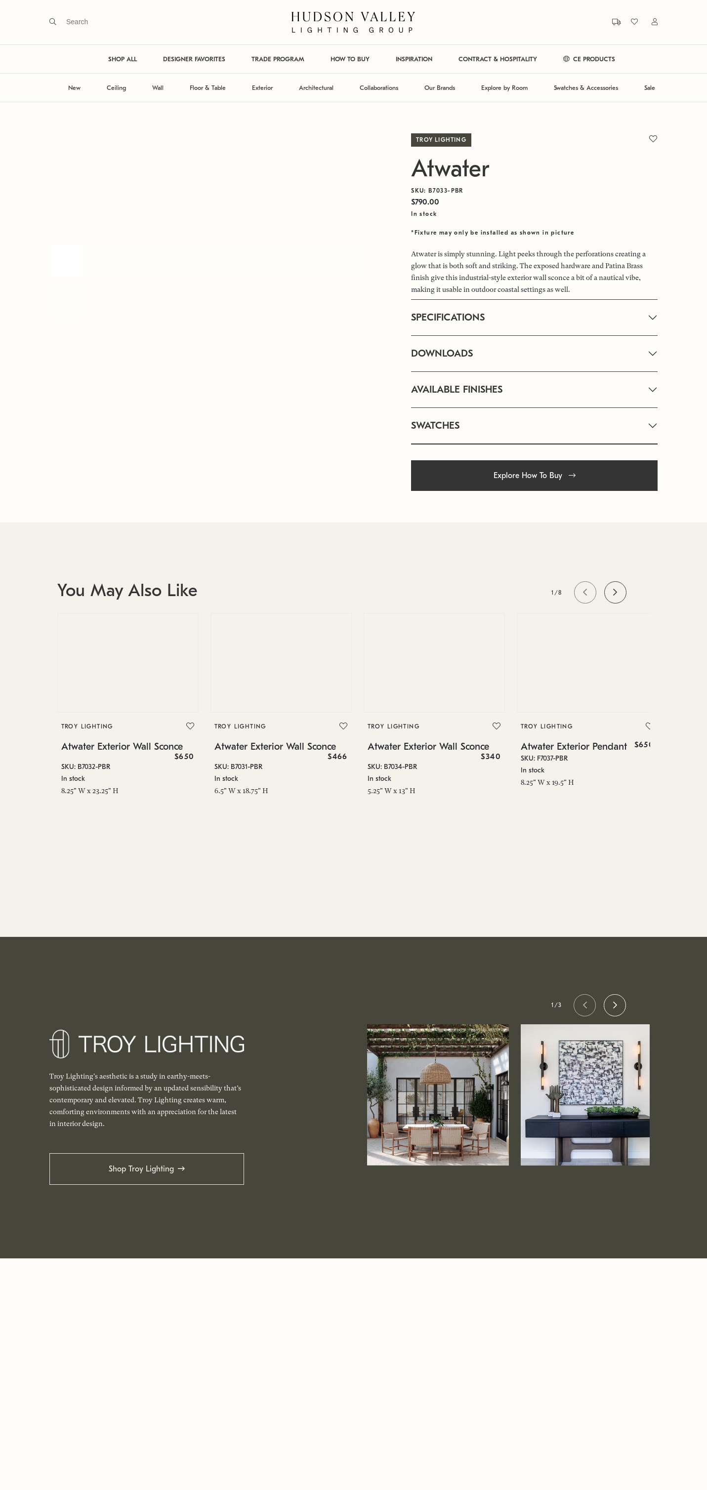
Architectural (316, 87)
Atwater (450, 168)
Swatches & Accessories (586, 87)
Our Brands (439, 87)
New (74, 87)
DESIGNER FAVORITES (194, 59)
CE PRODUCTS (589, 59)
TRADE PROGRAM (277, 59)
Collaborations (379, 87)
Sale (649, 87)
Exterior (262, 87)
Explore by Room (504, 87)
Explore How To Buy (535, 475)
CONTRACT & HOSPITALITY (497, 59)
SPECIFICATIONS (448, 317)
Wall (158, 87)
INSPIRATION (414, 59)
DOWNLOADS (442, 353)
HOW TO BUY (350, 59)
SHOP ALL (122, 59)
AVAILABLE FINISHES (456, 389)
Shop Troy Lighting (141, 1169)
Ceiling (116, 87)
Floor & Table (208, 87)
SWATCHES (435, 425)
